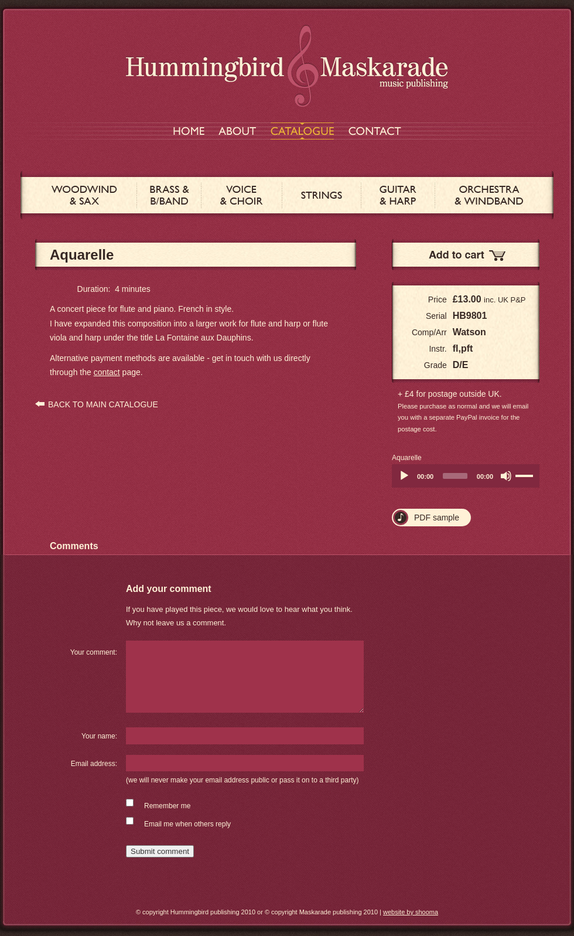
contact (107, 372)
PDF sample (436, 517)
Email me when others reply (187, 824)
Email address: (94, 764)
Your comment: (93, 652)
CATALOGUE (302, 130)
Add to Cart (465, 254)
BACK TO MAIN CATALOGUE (103, 404)
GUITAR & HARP (398, 195)
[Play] (404, 476)
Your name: (99, 736)
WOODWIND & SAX (84, 195)
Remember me (167, 806)
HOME (188, 130)
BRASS (169, 195)
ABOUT (237, 130)
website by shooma (410, 911)
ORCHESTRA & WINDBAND (488, 195)
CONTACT (374, 130)
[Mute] (506, 476)
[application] (465, 476)
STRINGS (321, 195)
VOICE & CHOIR (242, 195)
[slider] (455, 476)
